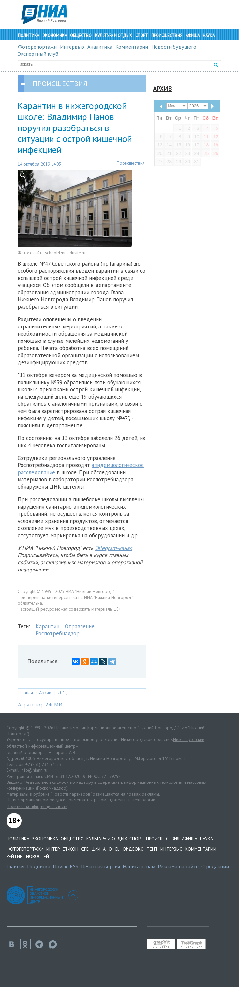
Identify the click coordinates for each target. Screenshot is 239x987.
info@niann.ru (34, 770)
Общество (81, 35)
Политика (28, 35)
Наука (209, 35)
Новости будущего (173, 46)
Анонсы (112, 849)
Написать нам (139, 866)
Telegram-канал (113, 548)
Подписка (38, 866)
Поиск (60, 866)
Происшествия (166, 35)
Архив (45, 693)
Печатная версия (100, 866)
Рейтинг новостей (28, 856)
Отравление (80, 626)
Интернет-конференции (73, 849)
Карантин (47, 626)
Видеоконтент (140, 849)
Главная (25, 693)
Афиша (193, 35)
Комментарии (131, 46)
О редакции (215, 866)
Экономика (54, 35)
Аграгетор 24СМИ (40, 704)
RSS (74, 866)
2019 (62, 693)
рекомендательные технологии (124, 800)
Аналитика (99, 46)
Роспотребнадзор (58, 633)
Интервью (72, 46)
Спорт (141, 35)
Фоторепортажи (37, 46)
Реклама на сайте (178, 866)
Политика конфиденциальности (37, 806)
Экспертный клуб (38, 54)
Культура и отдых (113, 35)
